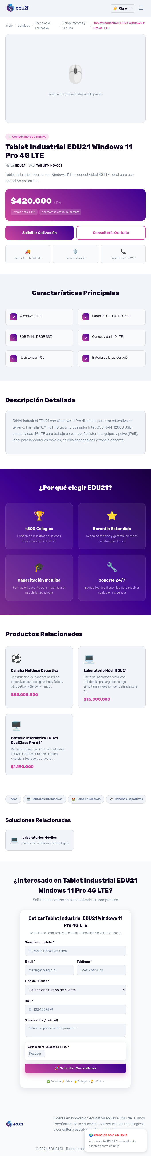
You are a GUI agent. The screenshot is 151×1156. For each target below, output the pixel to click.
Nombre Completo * (39, 942)
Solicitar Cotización (39, 233)
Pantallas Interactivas (45, 799)
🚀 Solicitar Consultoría (75, 1068)
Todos (13, 799)
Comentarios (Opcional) (41, 1020)
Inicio (9, 26)
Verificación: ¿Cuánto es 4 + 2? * (48, 1046)
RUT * (29, 1001)
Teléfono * (84, 962)
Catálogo (24, 26)
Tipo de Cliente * (37, 981)
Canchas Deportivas (126, 799)
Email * (30, 962)
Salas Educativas (86, 799)
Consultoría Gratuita (111, 233)
